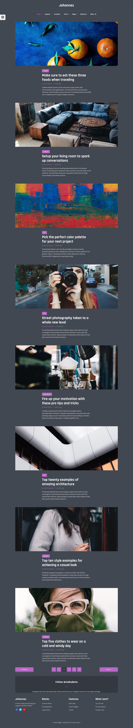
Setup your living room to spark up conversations (66, 158)
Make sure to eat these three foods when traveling (64, 77)
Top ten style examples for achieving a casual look (62, 563)
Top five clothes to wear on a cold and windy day (64, 643)
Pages (74, 14)
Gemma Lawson (49, 326)
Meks (60, 722)
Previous (24, 669)
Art (44, 232)
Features (83, 14)
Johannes (66, 5)
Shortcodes (72, 703)
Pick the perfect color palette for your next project (64, 239)
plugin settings (95, 692)
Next (108, 669)
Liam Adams (48, 84)
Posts (66, 14)
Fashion (45, 151)
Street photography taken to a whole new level (65, 320)
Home (39, 14)
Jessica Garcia (48, 245)
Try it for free (99, 703)
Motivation (47, 394)
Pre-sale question (100, 707)
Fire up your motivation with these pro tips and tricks (63, 401)
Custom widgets (73, 707)
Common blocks (47, 703)
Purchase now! (99, 710)
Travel (45, 71)
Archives (57, 14)
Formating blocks (47, 707)
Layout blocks (46, 710)
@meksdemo (70, 682)
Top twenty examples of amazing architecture (60, 482)
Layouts (47, 14)
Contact (71, 710)
